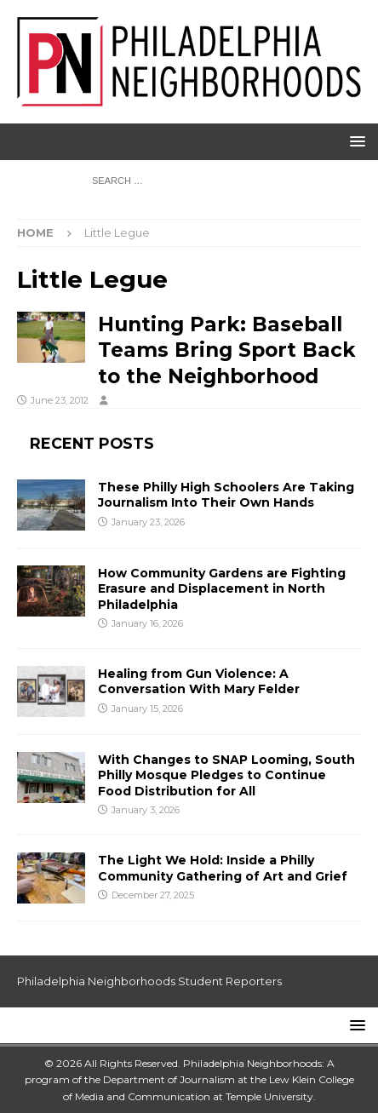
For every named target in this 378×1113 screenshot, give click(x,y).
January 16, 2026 (147, 623)
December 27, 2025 (153, 895)
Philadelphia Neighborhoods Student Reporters (149, 981)
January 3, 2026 (146, 810)
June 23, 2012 (60, 400)
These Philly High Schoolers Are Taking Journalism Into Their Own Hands (226, 494)
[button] (354, 141)
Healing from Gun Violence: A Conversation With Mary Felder (199, 681)
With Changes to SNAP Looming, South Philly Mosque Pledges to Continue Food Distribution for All (226, 775)
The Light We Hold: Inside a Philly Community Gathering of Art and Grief (222, 867)
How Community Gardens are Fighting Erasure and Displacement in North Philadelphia (222, 588)
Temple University (269, 1096)
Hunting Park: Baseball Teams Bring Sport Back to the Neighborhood (227, 350)
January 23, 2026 (148, 522)
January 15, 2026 (147, 708)
